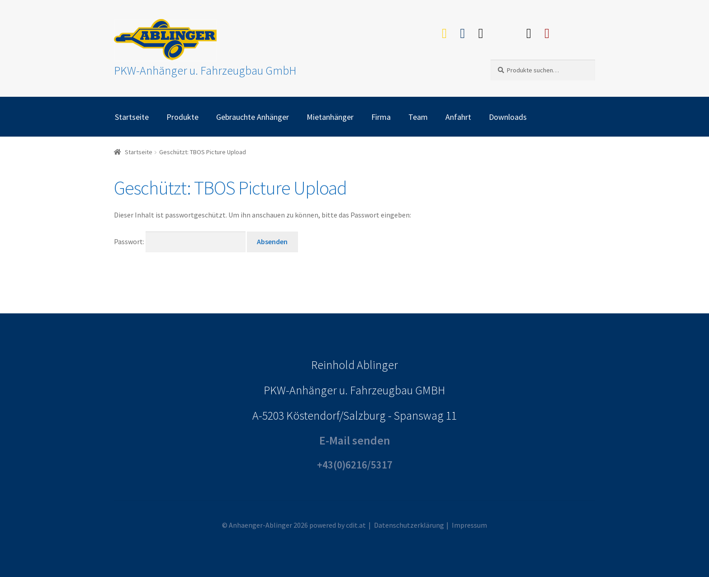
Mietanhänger (330, 117)
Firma (381, 117)
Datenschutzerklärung (409, 525)
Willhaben (505, 31)
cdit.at (356, 525)
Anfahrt (458, 117)
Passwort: (180, 241)
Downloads (508, 117)
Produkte (182, 117)
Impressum (469, 525)
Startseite (132, 117)
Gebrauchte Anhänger (252, 117)
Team (418, 117)
